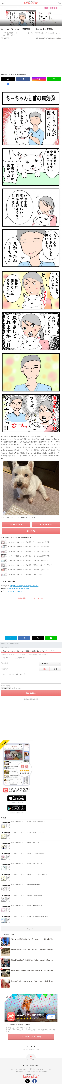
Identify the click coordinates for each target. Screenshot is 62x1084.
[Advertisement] (32, 54)
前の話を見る (17, 524)
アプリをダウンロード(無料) (31, 1036)
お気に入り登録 (56, 38)
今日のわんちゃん (27, 1049)
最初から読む (31, 531)
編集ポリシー (26, 1069)
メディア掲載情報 (43, 1071)
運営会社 (35, 1071)
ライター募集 (47, 1069)
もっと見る (31, 929)
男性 (55, 669)
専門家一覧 (17, 1071)
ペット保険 (36, 1049)
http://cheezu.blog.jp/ (15, 591)
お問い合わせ (40, 1069)
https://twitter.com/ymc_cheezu (18, 588)
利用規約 (33, 1069)
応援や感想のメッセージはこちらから (31, 598)
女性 (44, 669)
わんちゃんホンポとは (16, 1069)
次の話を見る (44, 524)
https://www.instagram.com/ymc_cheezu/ (24, 586)
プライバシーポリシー (26, 1071)
